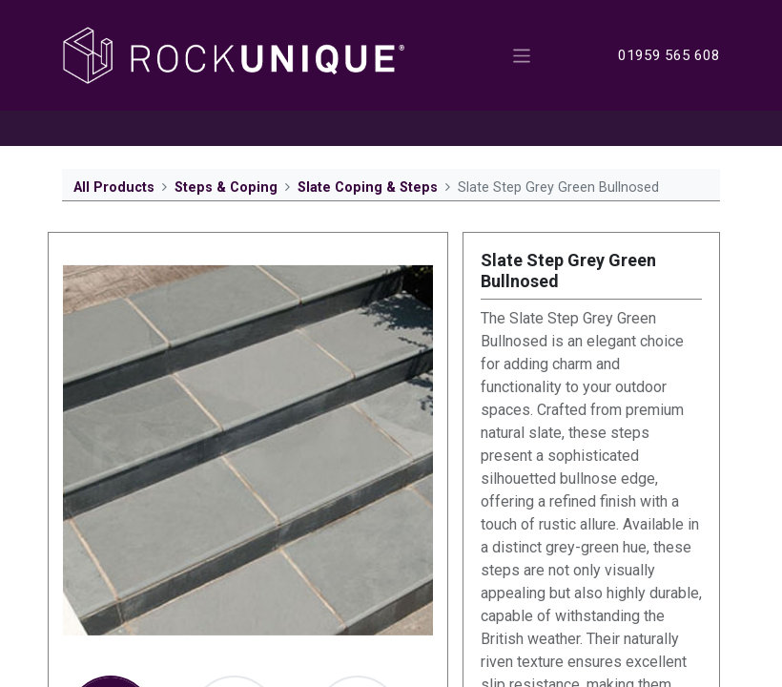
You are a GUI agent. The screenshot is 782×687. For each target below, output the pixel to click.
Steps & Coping (226, 187)
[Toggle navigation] (522, 54)
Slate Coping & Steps (368, 187)
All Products (113, 187)
